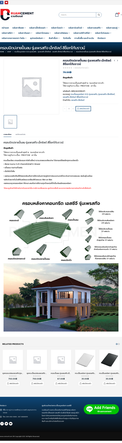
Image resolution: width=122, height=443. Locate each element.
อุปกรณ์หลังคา (36, 38)
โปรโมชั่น (67, 38)
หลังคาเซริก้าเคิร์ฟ (82, 33)
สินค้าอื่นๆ (53, 38)
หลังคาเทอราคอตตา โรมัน (13, 38)
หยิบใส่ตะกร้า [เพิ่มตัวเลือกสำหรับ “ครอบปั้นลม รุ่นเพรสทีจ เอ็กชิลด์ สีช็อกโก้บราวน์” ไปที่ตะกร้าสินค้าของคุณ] (62, 383)
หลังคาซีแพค (18, 27)
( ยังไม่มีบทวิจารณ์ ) (81, 67)
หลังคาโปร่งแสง (102, 33)
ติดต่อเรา (101, 38)
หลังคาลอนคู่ (111, 27)
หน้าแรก (5, 27)
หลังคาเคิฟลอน (61, 33)
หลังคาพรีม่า (7, 33)
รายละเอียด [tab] (7, 134)
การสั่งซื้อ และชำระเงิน (84, 38)
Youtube (10, 423)
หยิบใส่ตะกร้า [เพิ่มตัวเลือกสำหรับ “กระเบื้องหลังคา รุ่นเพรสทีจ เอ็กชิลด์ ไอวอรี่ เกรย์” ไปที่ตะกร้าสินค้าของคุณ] (86, 383)
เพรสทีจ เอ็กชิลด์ (77, 100)
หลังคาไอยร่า (57, 27)
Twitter (6, 423)
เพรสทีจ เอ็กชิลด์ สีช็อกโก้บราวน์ (75, 97)
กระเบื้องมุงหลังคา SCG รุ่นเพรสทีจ (84, 94)
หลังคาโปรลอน (42, 33)
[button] (117, 343)
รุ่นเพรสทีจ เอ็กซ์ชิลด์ (106, 94)
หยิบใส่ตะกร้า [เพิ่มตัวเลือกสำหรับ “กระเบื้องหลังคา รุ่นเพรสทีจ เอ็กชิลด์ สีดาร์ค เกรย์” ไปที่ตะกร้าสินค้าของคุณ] (110, 383)
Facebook (2, 423)
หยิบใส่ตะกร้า (85, 108)
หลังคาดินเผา (24, 33)
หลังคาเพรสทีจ (94, 27)
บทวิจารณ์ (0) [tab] (20, 134)
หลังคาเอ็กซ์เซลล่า (37, 27)
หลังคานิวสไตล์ (75, 27)
